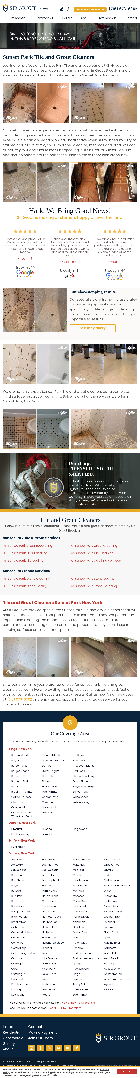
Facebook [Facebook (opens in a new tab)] (40, 1048)
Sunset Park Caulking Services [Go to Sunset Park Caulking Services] (98, 560)
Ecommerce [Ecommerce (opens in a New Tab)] (115, 1065)
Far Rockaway (20, 834)
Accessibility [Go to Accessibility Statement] (9, 1066)
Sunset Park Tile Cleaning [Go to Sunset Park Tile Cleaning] (94, 553)
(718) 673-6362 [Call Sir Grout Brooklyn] (123, 9)
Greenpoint (49, 807)
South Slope (80, 781)
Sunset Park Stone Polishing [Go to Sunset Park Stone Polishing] (96, 586)
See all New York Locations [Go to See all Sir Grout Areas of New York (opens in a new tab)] (78, 1002)
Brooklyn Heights (21, 791)
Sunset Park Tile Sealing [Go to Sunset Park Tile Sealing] (26, 560)
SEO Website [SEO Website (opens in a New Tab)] (101, 1065)
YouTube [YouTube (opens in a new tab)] (58, 1048)
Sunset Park (80, 791)
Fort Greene (49, 786)
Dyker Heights (50, 771)
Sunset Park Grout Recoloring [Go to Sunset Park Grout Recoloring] (30, 545)
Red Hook (79, 771)
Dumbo (46, 765)
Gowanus (48, 802)
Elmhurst (16, 829)
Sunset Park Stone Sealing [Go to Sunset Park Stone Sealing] (95, 578)
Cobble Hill (18, 807)
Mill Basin (78, 755)
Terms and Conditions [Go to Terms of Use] (47, 1066)
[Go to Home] (28, 8)
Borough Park (19, 781)
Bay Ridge (17, 760)
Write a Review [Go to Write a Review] (61, 9)
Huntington (18, 847)
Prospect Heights (83, 765)
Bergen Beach (20, 771)
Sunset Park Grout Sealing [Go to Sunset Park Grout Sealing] (27, 553)
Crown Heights (51, 755)
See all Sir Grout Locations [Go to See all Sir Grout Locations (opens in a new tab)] (65, 1008)
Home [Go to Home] (8, 1026)
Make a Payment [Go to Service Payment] (42, 1032)
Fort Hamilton (50, 791)
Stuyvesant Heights (85, 786)
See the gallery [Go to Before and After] (93, 328)
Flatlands (48, 781)
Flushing (47, 829)
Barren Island (19, 755)
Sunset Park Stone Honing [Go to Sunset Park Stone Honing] (27, 586)
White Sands (80, 797)
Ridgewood (80, 829)
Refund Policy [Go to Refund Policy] (69, 1066)
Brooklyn (16, 786)
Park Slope (79, 760)
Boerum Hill (18, 776)
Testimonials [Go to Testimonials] (107, 18)
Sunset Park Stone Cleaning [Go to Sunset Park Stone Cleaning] (29, 578)
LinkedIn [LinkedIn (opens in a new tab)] (67, 1048)
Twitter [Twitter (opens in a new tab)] (49, 1048)
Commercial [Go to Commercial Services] (44, 18)
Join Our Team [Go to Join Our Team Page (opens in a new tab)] (40, 1038)
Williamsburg (81, 802)
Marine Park (49, 812)
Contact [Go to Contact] (131, 18)
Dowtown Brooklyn (53, 760)
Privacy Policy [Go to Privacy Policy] (26, 1066)
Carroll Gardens (21, 797)
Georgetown (50, 797)
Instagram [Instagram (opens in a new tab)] (31, 1048)
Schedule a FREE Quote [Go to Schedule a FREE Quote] (90, 9)
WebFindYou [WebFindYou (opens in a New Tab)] (130, 1065)
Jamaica (47, 834)
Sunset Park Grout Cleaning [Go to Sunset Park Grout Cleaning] (96, 545)
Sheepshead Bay (83, 776)
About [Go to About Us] (85, 18)
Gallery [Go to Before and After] (67, 18)
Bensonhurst (19, 765)
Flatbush (47, 776)
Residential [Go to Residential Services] (18, 18)
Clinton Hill (17, 802)
